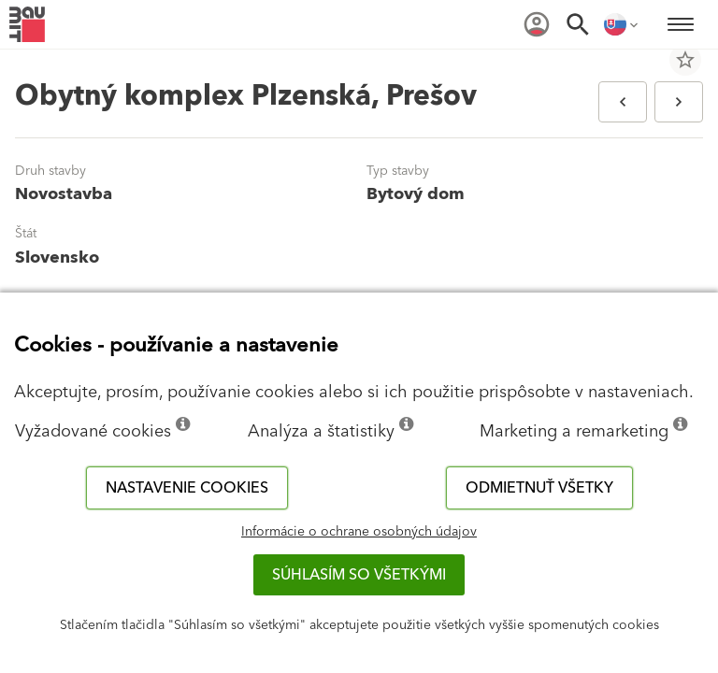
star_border (685, 60)
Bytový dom (415, 193)
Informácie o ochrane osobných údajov (359, 532)
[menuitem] (536, 24)
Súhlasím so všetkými (359, 575)
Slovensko (57, 257)
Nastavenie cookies (187, 488)
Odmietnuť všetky (539, 488)
